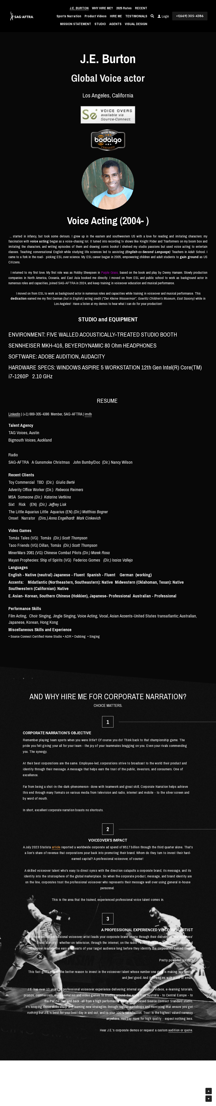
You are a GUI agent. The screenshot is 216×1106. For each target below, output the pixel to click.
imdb (88, 414)
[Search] (152, 16)
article (122, 739)
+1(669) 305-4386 (190, 16)
